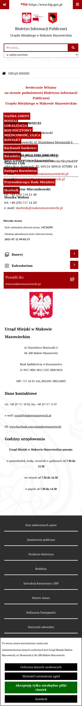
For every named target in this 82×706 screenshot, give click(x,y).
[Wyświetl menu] (77, 4)
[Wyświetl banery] (74, 254)
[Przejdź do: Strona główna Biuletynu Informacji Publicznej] (4, 73)
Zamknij (41, 699)
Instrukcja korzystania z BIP (41, 583)
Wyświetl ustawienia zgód (41, 676)
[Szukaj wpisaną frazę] (73, 47)
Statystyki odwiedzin (41, 627)
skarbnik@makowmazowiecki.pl (39, 208)
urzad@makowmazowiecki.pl (33, 415)
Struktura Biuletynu (41, 554)
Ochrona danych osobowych (41, 667)
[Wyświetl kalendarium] (74, 265)
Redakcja (41, 568)
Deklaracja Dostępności (41, 612)
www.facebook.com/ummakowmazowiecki (35, 426)
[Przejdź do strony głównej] (41, 26)
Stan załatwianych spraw (41, 525)
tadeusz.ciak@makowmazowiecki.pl (42, 174)
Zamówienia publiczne (41, 540)
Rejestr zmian (41, 598)
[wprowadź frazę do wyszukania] (36, 47)
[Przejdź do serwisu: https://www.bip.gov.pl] (41, 4)
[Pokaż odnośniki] (4, 4)
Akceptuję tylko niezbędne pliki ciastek (41, 687)
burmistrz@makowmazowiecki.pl (40, 179)
